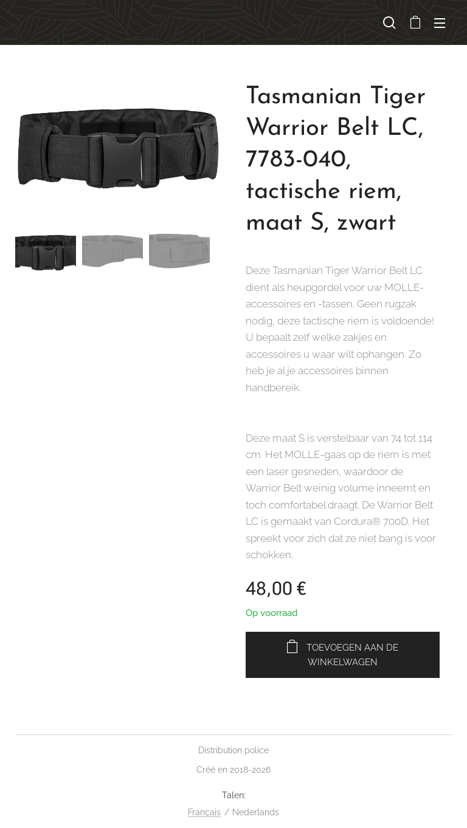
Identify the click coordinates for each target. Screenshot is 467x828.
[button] (389, 22)
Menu (439, 23)
